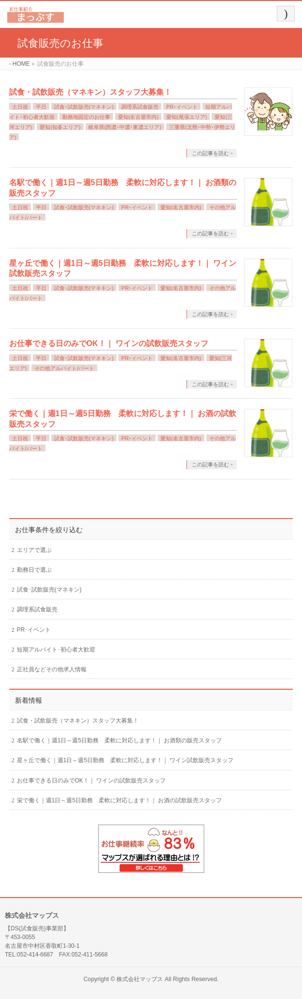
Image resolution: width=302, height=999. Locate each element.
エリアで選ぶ (34, 550)
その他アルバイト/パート (64, 368)
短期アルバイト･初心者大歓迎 (56, 649)
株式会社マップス (139, 979)
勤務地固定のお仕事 (86, 117)
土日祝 (20, 107)
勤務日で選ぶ (34, 569)
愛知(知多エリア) (60, 127)
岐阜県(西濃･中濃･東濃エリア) (124, 127)
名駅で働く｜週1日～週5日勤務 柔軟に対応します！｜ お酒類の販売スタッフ (119, 740)
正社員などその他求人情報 (51, 669)
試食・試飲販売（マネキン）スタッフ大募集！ (90, 92)
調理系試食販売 (139, 107)
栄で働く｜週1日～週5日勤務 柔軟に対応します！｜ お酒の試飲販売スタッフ (119, 800)
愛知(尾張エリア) (186, 117)
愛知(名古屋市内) (138, 117)
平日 (41, 107)
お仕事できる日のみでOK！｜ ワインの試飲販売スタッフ (108, 343)
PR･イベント (182, 107)
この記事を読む (210, 153)
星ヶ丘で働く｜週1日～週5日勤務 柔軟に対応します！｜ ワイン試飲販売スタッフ (125, 760)
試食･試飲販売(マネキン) (84, 107)
